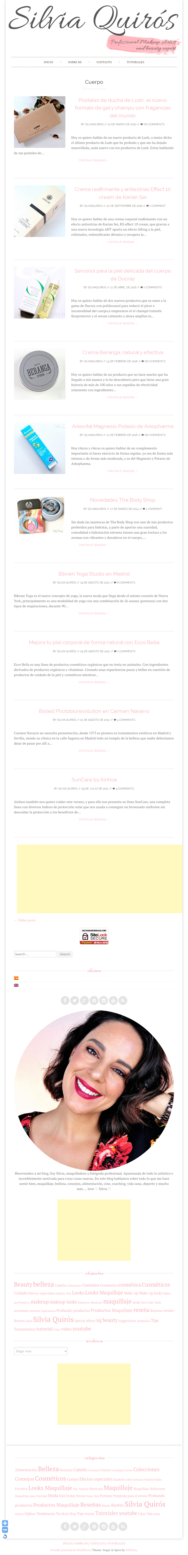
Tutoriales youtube (116, 1513)
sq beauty (107, 1320)
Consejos (90, 1285)
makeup (40, 1301)
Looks (78, 1293)
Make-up (131, 1293)
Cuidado (20, 1293)
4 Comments (124, 720)
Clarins (105, 1470)
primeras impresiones (42, 1311)
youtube (81, 1328)
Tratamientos (24, 1329)
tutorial (44, 1328)
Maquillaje (118, 1488)
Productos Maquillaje (111, 1310)
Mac (75, 1489)
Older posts (25, 920)
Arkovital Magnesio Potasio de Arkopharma (122, 426)
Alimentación (26, 1469)
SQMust (30, 1514)
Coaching (117, 1470)
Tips (154, 1320)
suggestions (127, 1321)
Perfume (106, 1496)
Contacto (104, 62)
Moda (53, 1495)
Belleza (48, 1468)
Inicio (48, 62)
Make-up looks (151, 1293)
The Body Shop (66, 1514)
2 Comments (151, 287)
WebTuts (131, 1550)
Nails (158, 1302)
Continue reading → (94, 160)
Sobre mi (75, 62)
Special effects (85, 1321)
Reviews (19, 1321)
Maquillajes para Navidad (31, 1496)
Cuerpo (73, 1479)
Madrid (83, 1489)
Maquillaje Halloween (149, 1488)
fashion (60, 1293)
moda (136, 1302)
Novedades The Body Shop (122, 500)
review (168, 1310)
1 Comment (156, 206)
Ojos (96, 1496)
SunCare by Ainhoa (94, 780)
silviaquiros (94, 124)
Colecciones (74, 1285)
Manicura (84, 1302)
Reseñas (157, 1310)
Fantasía (138, 1479)
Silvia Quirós (66, 582)
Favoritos (21, 1489)
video (66, 1329)
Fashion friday (153, 1479)
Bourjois (66, 1470)
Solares (19, 1514)
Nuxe (89, 1496)
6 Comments (124, 582)
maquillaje (117, 1301)
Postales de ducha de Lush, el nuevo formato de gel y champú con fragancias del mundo (123, 108)
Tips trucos (85, 1513)
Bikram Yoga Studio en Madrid (94, 574)
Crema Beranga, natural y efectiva (122, 352)
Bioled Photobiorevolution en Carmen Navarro (94, 711)
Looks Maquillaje (104, 1292)
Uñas (57, 1329)
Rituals (106, 1505)
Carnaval (93, 1470)
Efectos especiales (41, 1293)
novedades (21, 1311)
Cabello (60, 1285)
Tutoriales (135, 62)
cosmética (129, 1284)
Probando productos (73, 1310)
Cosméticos (156, 1284)
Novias (80, 1496)
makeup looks (63, 1302)
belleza (43, 1284)
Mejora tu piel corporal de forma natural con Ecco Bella (94, 642)
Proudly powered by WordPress (70, 1550)
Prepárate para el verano (130, 1496)
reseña (141, 1309)
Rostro (117, 1505)
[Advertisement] (102, 879)
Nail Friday (147, 1302)
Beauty (23, 1284)
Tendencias (143, 1321)
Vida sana (153, 1514)
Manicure (96, 1302)
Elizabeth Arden (122, 1479)
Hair (68, 1293)
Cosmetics (109, 1285)
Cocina (128, 1470)
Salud (29, 1321)
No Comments (152, 124)
